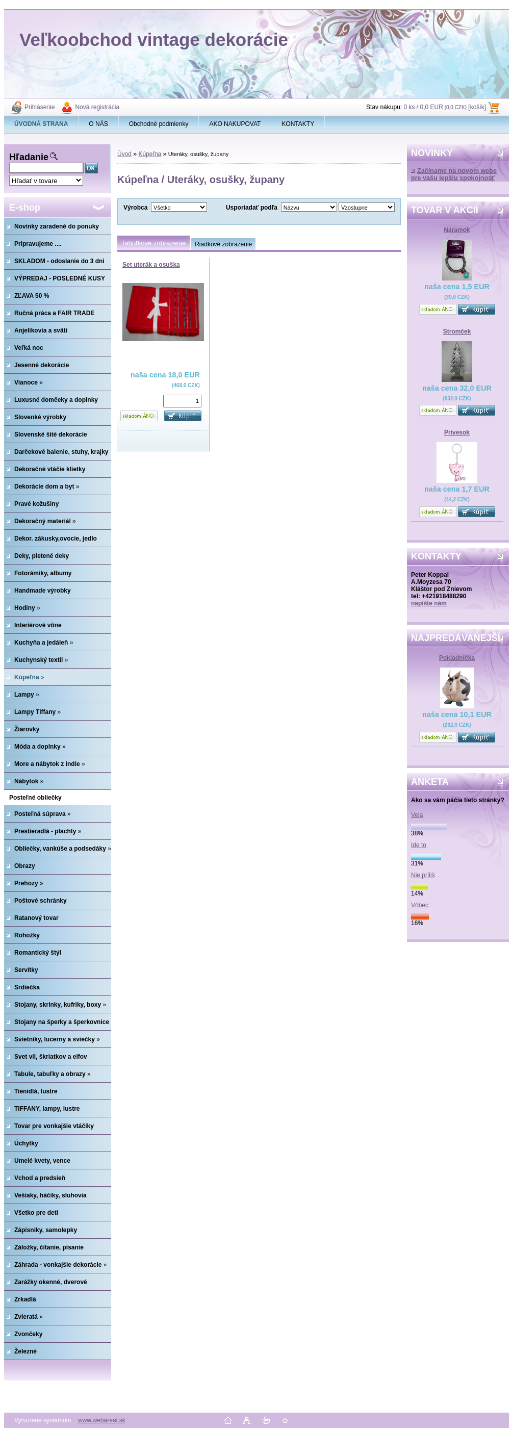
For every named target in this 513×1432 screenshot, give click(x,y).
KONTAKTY (297, 123)
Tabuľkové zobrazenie (153, 243)
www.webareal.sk (101, 1420)
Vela (417, 815)
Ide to (418, 845)
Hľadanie (28, 157)
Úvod (124, 154)
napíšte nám (429, 603)
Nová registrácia (97, 107)
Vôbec (419, 905)
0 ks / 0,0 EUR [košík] (444, 107)
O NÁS (98, 123)
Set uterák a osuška (151, 264)
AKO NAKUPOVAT (235, 123)
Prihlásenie (39, 107)
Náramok (457, 230)
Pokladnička (457, 657)
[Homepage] (41, 124)
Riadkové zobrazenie (223, 244)
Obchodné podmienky (159, 123)
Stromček (457, 331)
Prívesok (457, 432)
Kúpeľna (149, 154)
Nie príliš (423, 875)
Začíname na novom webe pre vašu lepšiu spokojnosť (454, 174)
